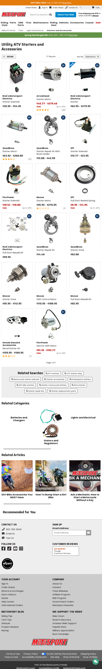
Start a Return (8, 594)
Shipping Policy (88, 653)
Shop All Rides (90, 657)
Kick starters (78, 385)
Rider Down (58, 616)
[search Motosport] (41, 14)
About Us (57, 583)
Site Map (55, 657)
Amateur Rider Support (64, 623)
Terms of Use (13, 653)
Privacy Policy (31, 653)
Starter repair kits (35, 391)
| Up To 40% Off (51, 2)
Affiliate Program (61, 594)
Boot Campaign (60, 634)
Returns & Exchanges (12, 591)
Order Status (8, 587)
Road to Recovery (61, 619)
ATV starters (52, 373)
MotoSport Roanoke (62, 605)
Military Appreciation (63, 630)
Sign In (4, 583)
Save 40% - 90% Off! (51, 35)
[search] (51, 15)
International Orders (12, 605)
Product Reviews (10, 626)
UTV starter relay (73, 373)
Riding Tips (6, 616)
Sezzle (4, 598)
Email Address (60, 528)
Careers (56, 587)
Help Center (7, 601)
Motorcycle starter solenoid (25, 379)
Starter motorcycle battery (53, 385)
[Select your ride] (65, 14)
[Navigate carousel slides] (51, 503)
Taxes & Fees (11, 657)
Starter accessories (54, 379)
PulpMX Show (59, 626)
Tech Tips (6, 619)
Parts (21, 30)
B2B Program (59, 598)
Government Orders (63, 601)
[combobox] (92, 56)
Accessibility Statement (34, 657)
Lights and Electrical (35, 30)
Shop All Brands (71, 657)
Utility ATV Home (8, 30)
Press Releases (60, 591)
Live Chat (84, 7)
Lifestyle (5, 623)
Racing (4, 630)
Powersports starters (80, 379)
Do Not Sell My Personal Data (62, 654)
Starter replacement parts (62, 391)
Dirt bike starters (25, 385)
